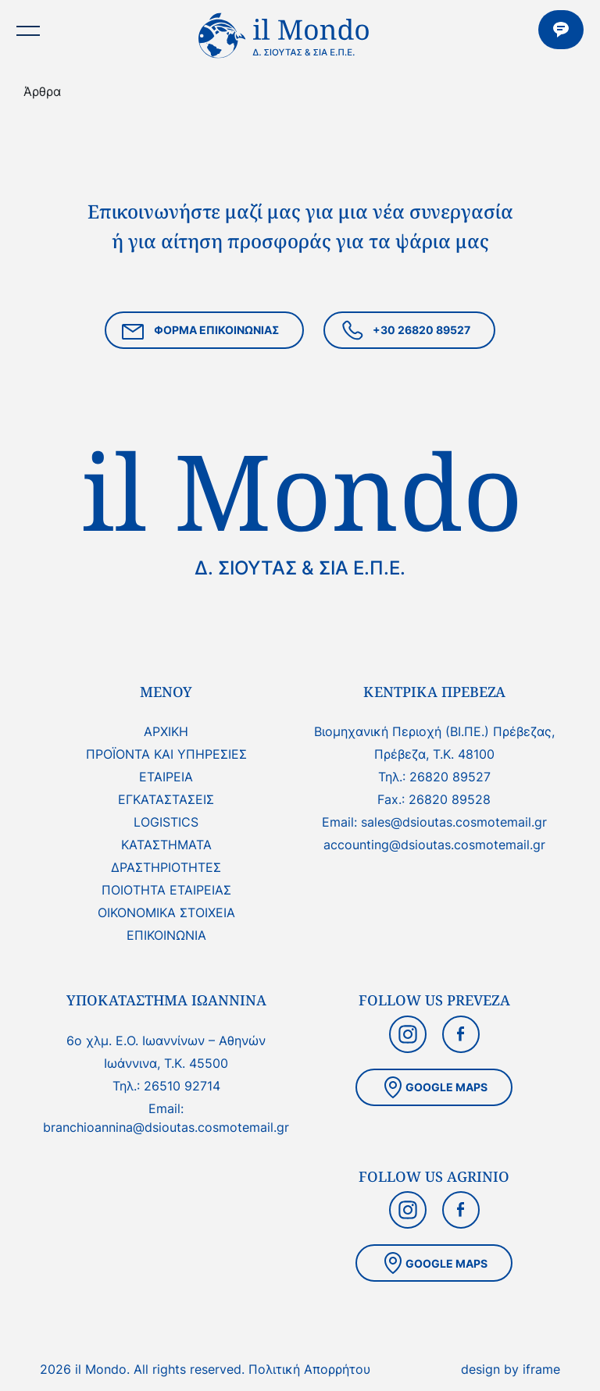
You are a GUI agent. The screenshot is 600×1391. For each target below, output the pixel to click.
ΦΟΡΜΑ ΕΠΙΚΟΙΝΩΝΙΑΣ (199, 332)
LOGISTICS (166, 822)
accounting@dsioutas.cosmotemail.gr (434, 844)
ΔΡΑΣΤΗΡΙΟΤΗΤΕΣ (166, 867)
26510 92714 (182, 1086)
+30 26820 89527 (404, 332)
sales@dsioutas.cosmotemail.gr (454, 822)
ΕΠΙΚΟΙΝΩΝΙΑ (561, 29)
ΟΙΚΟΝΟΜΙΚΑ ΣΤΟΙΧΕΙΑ (166, 912)
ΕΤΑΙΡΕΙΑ (166, 776)
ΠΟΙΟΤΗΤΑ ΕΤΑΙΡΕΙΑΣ (166, 890)
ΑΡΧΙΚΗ (166, 731)
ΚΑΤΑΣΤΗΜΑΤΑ (166, 844)
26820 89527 (450, 776)
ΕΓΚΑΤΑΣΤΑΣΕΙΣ (166, 799)
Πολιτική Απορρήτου (309, 1369)
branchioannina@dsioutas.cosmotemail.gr (166, 1127)
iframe (541, 1369)
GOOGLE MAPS (434, 1087)
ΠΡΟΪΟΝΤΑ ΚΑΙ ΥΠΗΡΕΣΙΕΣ (166, 754)
